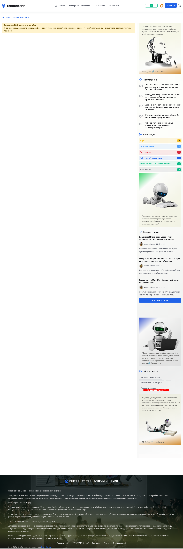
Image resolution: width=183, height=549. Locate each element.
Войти (171, 5)
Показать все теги (149, 388)
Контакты (114, 6)
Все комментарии (160, 301)
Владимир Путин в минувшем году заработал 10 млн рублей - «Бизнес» (156, 238)
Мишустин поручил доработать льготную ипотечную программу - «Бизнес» (159, 260)
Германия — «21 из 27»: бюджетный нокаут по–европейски (160, 281)
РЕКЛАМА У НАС (81, 544)
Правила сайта (63, 544)
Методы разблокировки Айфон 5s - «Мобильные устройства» (162, 116)
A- (147, 6)
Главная (60, 6)
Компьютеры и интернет (152, 383)
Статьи (106, 544)
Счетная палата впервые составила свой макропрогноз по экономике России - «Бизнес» (162, 87)
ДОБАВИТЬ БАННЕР (156, 390)
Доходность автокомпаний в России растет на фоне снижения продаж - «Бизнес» (163, 107)
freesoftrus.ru (46, 548)
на (168, 383)
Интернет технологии (79, 6)
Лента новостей (119, 544)
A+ (155, 6)
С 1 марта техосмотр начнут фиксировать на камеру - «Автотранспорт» (159, 125)
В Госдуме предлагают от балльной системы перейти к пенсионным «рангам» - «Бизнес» (162, 97)
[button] (179, 6)
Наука (100, 6)
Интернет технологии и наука (15, 17)
